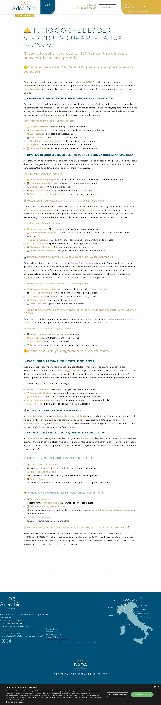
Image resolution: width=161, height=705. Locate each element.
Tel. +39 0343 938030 (11, 633)
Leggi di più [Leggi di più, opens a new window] (23, 700)
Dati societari (52, 632)
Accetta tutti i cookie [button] (142, 694)
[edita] (94, 642)
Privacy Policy (52, 629)
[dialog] (80, 694)
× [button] (158, 687)
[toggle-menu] (47, 7)
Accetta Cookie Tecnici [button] (118, 694)
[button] (54, 702)
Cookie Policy (52, 637)
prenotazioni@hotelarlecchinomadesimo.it (22, 636)
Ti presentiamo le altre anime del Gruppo (80, 667)
